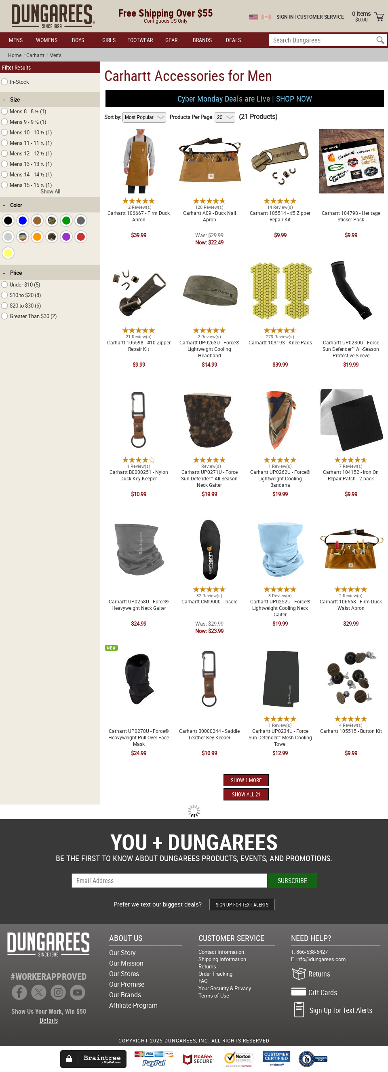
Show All (50, 191)
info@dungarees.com (321, 959)
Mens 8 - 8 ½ (23, 111)
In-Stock (15, 81)
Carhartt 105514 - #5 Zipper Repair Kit (280, 133)
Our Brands (125, 994)
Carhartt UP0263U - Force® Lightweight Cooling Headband (209, 263)
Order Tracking (215, 973)
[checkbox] (8, 220)
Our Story (122, 952)
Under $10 (20, 284)
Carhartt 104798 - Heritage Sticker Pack (351, 133)
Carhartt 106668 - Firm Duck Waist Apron (351, 522)
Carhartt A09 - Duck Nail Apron (209, 130)
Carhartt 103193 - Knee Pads (280, 260)
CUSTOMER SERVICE (320, 16)
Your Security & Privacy (224, 988)
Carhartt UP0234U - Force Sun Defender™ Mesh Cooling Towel (280, 651)
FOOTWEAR (140, 40)
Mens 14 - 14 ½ (26, 174)
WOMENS (46, 40)
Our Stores (124, 973)
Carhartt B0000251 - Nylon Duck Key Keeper (139, 392)
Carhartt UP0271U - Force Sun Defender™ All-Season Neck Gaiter (209, 395)
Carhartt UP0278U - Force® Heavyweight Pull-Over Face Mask (138, 654)
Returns (207, 966)
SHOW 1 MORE (246, 780)
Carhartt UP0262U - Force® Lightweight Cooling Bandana (280, 392)
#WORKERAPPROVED (48, 976)
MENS (16, 40)
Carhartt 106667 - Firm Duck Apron (139, 133)
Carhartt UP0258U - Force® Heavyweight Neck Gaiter (139, 522)
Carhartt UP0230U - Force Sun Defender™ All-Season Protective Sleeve (351, 266)
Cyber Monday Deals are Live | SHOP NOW (244, 98)
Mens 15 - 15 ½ (26, 185)
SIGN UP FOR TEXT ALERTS (242, 904)
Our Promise (126, 984)
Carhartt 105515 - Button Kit (351, 648)
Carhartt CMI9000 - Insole (209, 519)
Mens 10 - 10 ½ (26, 132)
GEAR (171, 40)
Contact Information (221, 951)
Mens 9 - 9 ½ (23, 121)
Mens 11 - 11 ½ (26, 142)
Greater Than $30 (29, 316)
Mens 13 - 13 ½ (26, 164)
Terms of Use (213, 995)
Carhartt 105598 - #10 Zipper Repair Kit (139, 263)
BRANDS (202, 40)
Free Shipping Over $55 (165, 12)
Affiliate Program (133, 1005)
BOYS (78, 40)
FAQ (203, 981)
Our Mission (126, 963)
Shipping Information (222, 959)
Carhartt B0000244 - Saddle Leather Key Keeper (209, 651)
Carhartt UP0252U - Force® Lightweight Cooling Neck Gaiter (280, 525)
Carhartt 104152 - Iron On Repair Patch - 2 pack (351, 392)
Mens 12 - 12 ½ (26, 153)
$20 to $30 (21, 305)
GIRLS (109, 40)
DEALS (233, 40)
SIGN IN (284, 16)
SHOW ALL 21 (246, 794)
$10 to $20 (21, 295)
